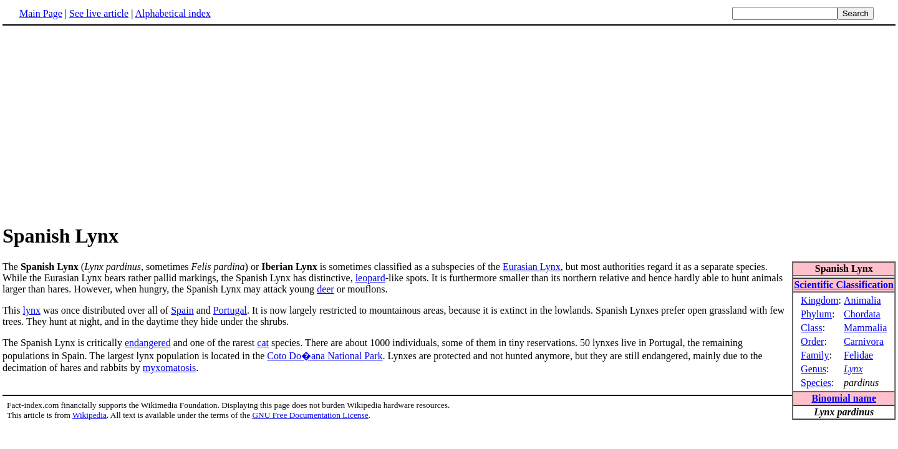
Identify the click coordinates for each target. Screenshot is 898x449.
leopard (370, 278)
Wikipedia (89, 415)
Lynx (853, 369)
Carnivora (864, 341)
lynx (31, 310)
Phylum (816, 314)
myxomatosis (169, 367)
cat (263, 342)
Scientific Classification (844, 284)
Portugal (230, 310)
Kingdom (819, 300)
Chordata (862, 314)
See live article (98, 13)
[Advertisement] (449, 124)
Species (816, 382)
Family (815, 355)
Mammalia (865, 327)
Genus (813, 369)
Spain (182, 310)
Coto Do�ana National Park (324, 355)
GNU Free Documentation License (310, 415)
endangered (148, 342)
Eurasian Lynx (532, 266)
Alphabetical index (172, 13)
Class (812, 327)
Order (812, 341)
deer (325, 289)
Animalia (862, 300)
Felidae (858, 355)
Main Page (40, 13)
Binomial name (843, 398)
